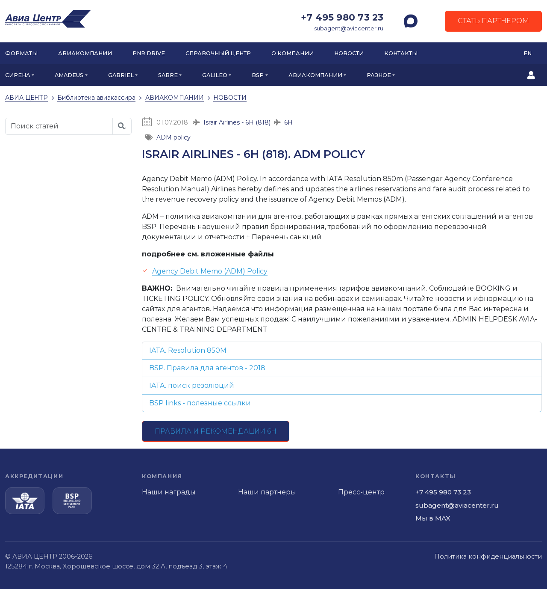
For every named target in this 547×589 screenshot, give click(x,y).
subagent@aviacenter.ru (348, 28)
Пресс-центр (361, 492)
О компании (292, 53)
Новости (349, 53)
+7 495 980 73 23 (342, 17)
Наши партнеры (267, 492)
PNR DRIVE (148, 53)
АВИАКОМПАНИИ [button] (315, 75)
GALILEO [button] (214, 75)
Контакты (401, 53)
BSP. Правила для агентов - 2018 (207, 368)
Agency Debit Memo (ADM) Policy (210, 271)
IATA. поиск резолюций (191, 385)
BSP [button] (258, 75)
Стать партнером (493, 21)
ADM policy (173, 137)
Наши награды (169, 492)
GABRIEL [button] (121, 75)
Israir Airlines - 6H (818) (237, 122)
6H (288, 122)
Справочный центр (218, 53)
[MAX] (411, 21)
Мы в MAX (432, 518)
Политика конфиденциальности (488, 556)
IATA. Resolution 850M (187, 350)
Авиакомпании (85, 53)
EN (527, 53)
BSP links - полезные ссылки (200, 403)
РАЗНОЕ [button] (379, 75)
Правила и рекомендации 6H (215, 431)
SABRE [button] (168, 75)
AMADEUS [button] (69, 75)
